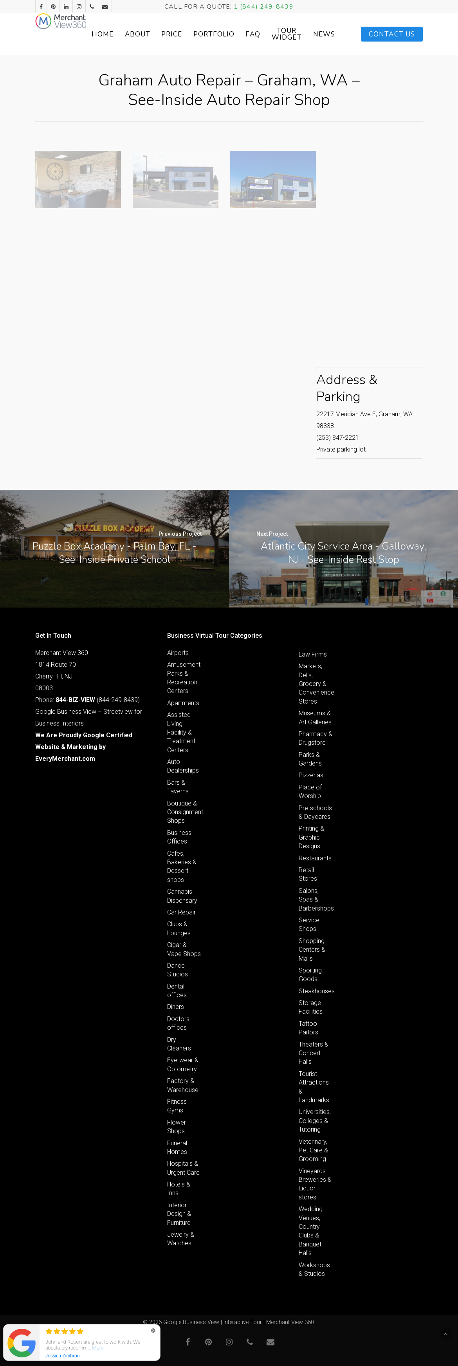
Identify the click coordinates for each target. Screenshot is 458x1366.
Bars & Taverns (178, 787)
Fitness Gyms (177, 1106)
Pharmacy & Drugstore (315, 738)
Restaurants (315, 858)
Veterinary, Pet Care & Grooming (313, 1150)
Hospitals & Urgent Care (183, 1168)
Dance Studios (177, 970)
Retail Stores (308, 874)
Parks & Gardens (310, 759)
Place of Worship (310, 792)
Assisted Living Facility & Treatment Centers (181, 732)
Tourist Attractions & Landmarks (314, 1087)
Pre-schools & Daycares (315, 812)
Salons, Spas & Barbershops (316, 899)
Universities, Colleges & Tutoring (315, 1120)
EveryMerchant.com (65, 758)
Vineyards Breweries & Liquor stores (315, 1184)
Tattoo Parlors (308, 1028)
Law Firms (313, 654)
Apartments (183, 703)
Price (209, 34)
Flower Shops (176, 1127)
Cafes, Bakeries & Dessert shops (182, 866)
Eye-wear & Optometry (182, 1064)
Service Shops (309, 924)
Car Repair (181, 912)
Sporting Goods (310, 975)
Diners (175, 1006)
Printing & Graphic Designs (311, 837)
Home (140, 34)
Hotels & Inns (178, 1189)
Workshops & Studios (314, 1269)
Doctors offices (178, 1023)
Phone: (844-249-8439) (87, 700)
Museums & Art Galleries (315, 717)
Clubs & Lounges (179, 928)
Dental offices (177, 991)
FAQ (290, 34)
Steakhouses (316, 991)
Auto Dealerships (183, 766)
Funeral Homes (177, 1147)
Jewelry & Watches (180, 1239)
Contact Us (392, 34)
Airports (178, 653)
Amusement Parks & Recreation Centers (183, 678)
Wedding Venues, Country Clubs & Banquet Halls (311, 1231)
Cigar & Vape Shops (184, 949)
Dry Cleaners (179, 1044)
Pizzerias (311, 775)
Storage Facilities (311, 1007)
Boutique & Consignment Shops (184, 812)
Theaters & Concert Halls (313, 1053)
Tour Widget (324, 34)
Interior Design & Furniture (179, 1213)
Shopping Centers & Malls (312, 949)
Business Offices (179, 837)
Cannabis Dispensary (182, 896)
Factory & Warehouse (182, 1085)
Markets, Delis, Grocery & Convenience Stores (316, 683)
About (175, 34)
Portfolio (251, 34)
